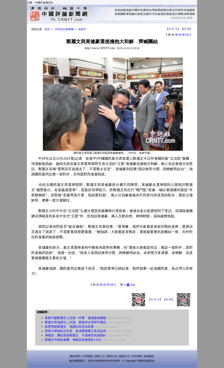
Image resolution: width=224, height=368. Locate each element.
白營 (169, 10)
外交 (140, 10)
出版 (157, 13)
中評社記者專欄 (64, 29)
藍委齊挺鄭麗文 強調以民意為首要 (69, 326)
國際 (123, 13)
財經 (140, 13)
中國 (134, 10)
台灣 (151, 10)
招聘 (186, 13)
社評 (175, 10)
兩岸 (146, 10)
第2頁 (178, 34)
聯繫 (180, 13)
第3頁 (185, 34)
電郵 (192, 13)
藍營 (157, 10)
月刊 (151, 13)
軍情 (128, 13)
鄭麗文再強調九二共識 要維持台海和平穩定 (75, 322)
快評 (180, 10)
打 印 (186, 29)
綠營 (163, 10)
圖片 (134, 13)
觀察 (192, 10)
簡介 (175, 13)
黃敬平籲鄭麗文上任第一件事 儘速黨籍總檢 (75, 318)
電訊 (163, 13)
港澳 (117, 13)
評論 (186, 10)
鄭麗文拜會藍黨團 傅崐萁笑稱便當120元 (73, 339)
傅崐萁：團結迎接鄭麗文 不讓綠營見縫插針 (75, 335)
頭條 (123, 10)
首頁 (117, 10)
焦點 (128, 10)
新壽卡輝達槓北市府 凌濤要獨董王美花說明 (75, 331)
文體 (146, 13)
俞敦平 (82, 29)
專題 (169, 13)
